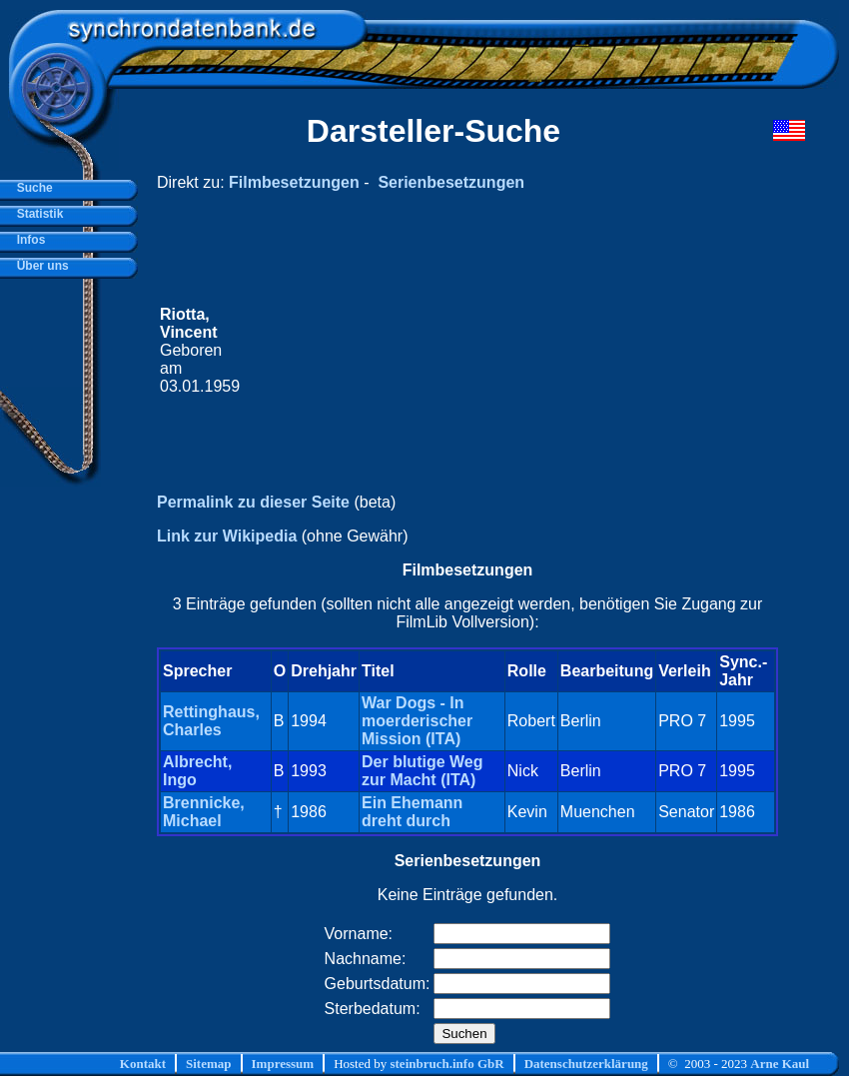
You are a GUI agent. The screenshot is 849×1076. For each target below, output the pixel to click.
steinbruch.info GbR (446, 1063)
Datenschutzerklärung (586, 1063)
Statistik (36, 214)
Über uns (39, 266)
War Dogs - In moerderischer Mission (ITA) (417, 720)
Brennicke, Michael (204, 811)
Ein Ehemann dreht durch (412, 811)
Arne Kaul (779, 1063)
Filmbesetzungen (294, 182)
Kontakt (143, 1063)
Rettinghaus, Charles (211, 720)
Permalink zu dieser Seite (253, 502)
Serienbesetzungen (451, 182)
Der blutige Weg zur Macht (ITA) (422, 770)
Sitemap (209, 1063)
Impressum (283, 1063)
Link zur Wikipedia (227, 536)
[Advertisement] (488, 351)
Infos (27, 240)
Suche (31, 188)
